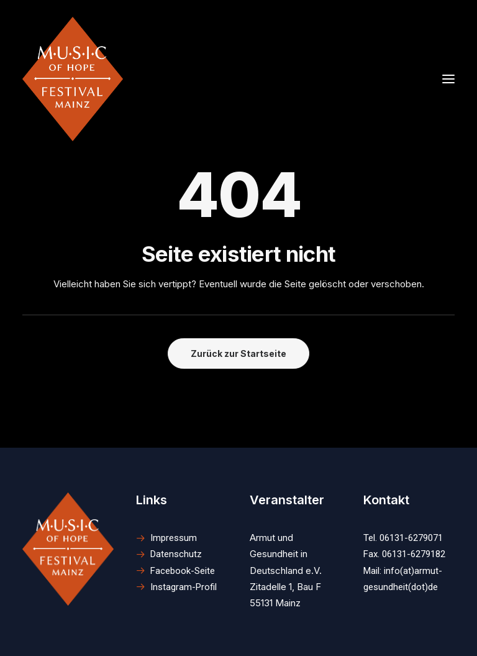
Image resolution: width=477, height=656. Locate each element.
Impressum (173, 537)
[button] (68, 549)
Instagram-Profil (183, 587)
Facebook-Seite (182, 570)
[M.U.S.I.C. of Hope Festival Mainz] (72, 79)
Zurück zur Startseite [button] (238, 353)
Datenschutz (176, 554)
